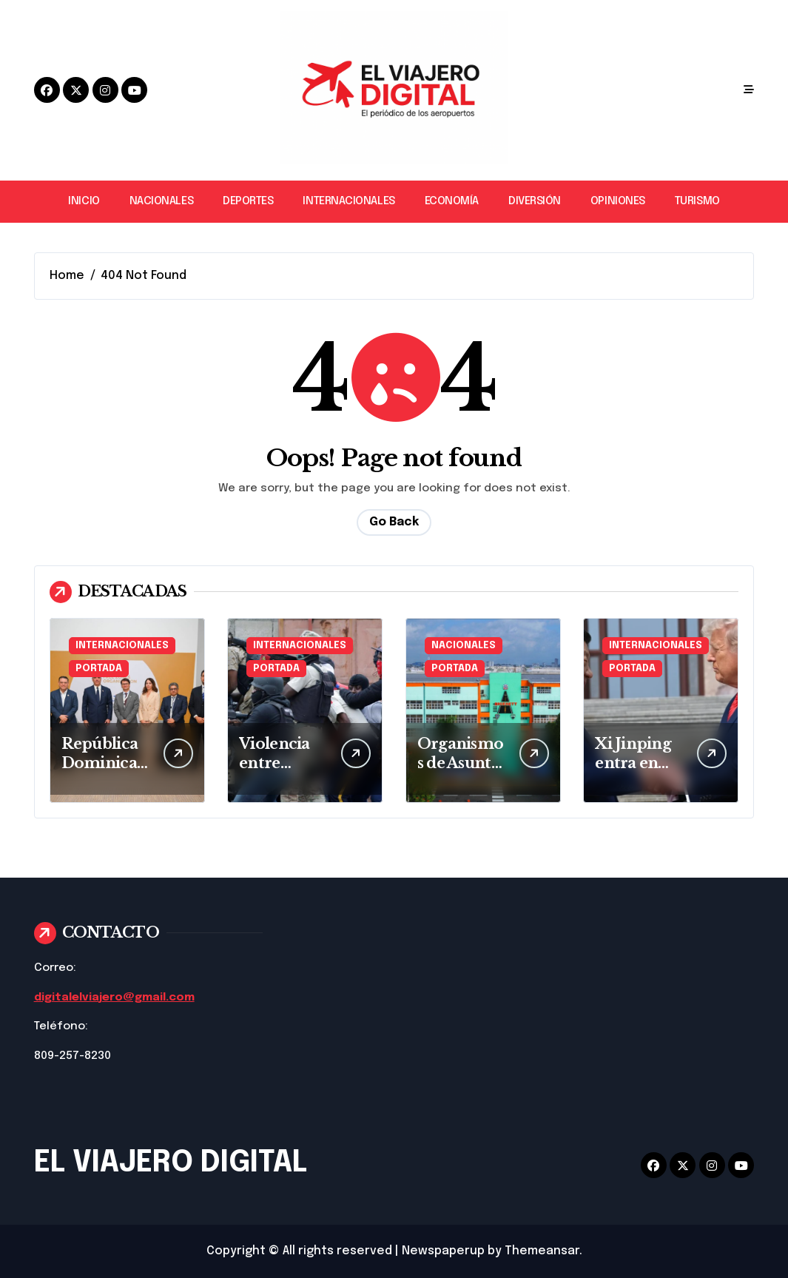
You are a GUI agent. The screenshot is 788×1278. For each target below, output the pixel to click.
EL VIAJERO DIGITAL (170, 1163)
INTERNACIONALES (348, 201)
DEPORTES (248, 201)
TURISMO (697, 201)
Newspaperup (443, 1251)
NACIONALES (161, 201)
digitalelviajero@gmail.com (114, 997)
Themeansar (542, 1251)
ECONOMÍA (452, 201)
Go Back (394, 522)
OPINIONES (617, 201)
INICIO (83, 201)
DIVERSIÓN (534, 201)
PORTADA (98, 668)
